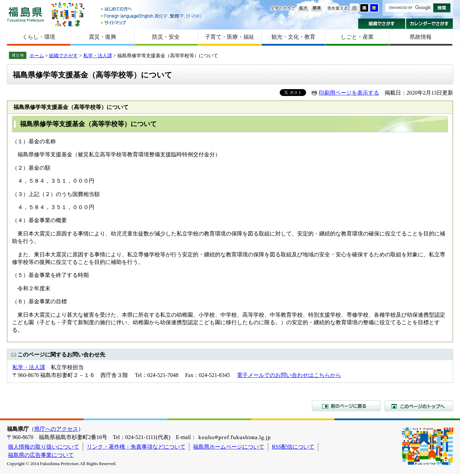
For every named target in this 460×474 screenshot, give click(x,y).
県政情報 (421, 37)
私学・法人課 (97, 55)
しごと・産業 (357, 37)
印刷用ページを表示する (349, 93)
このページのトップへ (419, 405)
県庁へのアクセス (56, 429)
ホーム (36, 55)
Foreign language (151, 16)
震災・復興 (102, 37)
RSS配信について (293, 447)
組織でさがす (381, 24)
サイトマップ (151, 22)
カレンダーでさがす (429, 24)
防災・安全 (166, 37)
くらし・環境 (38, 37)
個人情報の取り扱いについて (43, 447)
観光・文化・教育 (293, 37)
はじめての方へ (151, 9)
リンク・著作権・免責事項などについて (136, 447)
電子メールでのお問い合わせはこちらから (289, 375)
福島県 (26, 14)
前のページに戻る (346, 405)
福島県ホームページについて (228, 447)
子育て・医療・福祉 (229, 37)
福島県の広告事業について (41, 455)
